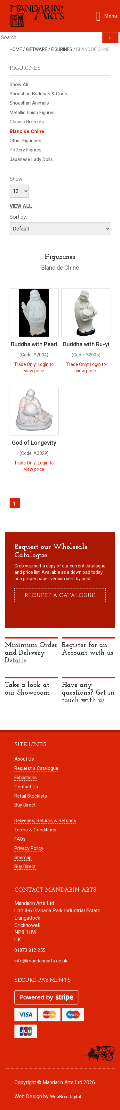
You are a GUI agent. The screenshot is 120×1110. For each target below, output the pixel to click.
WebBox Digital (65, 1096)
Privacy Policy (28, 848)
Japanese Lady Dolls (31, 159)
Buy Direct (25, 805)
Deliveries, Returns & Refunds (45, 820)
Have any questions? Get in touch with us (88, 693)
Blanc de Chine (93, 49)
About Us (24, 759)
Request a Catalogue (36, 768)
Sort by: (18, 217)
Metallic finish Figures (32, 112)
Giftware (36, 49)
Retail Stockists (30, 796)
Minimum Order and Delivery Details (31, 653)
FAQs (20, 839)
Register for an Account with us (87, 649)
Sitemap (23, 857)
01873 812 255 (29, 950)
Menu (108, 15)
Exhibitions (25, 777)
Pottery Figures (26, 150)
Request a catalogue (60, 596)
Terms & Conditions (35, 830)
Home (16, 49)
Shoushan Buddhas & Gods (38, 94)
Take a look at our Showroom (27, 689)
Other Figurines (25, 140)
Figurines (61, 49)
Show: (16, 179)
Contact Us (26, 787)
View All (21, 206)
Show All (19, 84)
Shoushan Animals (29, 103)
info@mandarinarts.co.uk (40, 961)
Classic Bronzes (27, 122)
